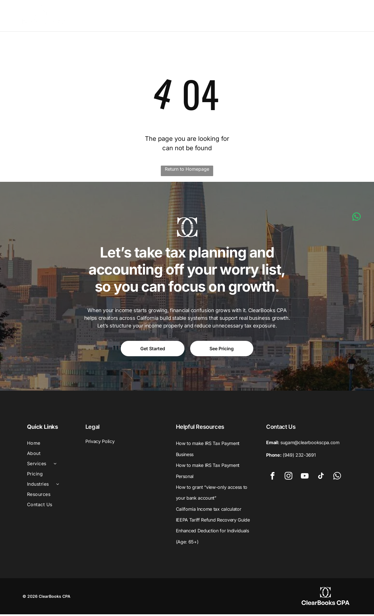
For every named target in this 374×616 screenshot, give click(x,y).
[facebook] (272, 479)
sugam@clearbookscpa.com (310, 444)
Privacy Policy (100, 443)
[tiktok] (321, 479)
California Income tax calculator (208, 511)
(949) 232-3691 (299, 457)
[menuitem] (119, 16)
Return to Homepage (187, 171)
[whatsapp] (337, 479)
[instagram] (288, 479)
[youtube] (305, 479)
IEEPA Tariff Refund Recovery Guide (213, 521)
